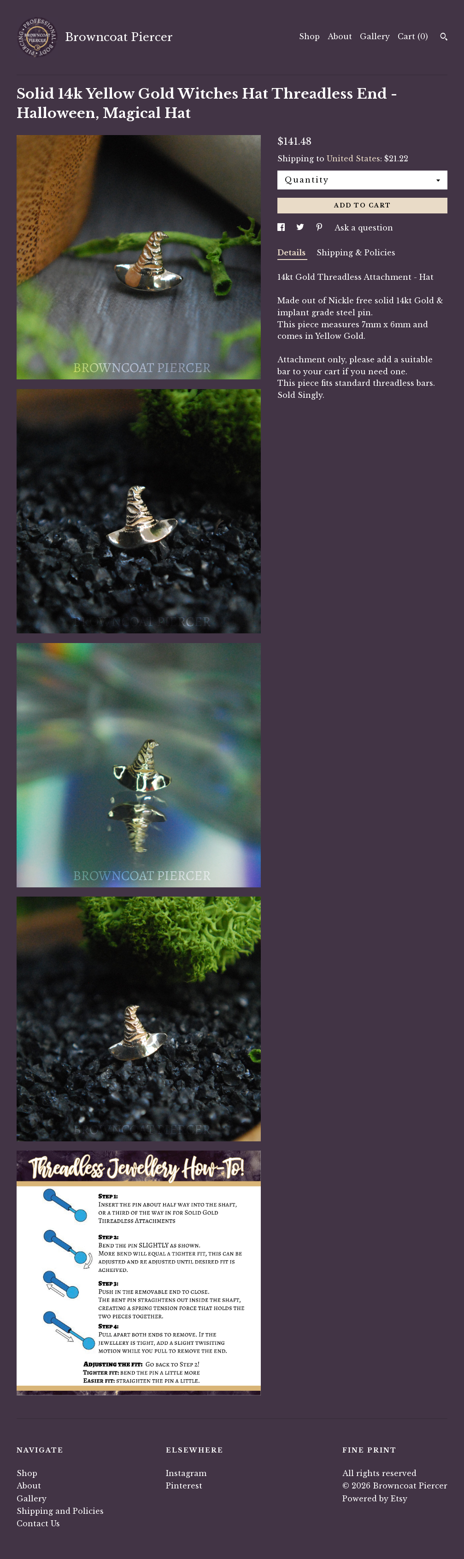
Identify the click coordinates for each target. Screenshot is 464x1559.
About (340, 36)
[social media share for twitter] (301, 227)
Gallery (375, 36)
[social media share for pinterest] (320, 227)
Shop (309, 36)
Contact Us (38, 1523)
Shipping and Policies (60, 1511)
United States (353, 158)
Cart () (413, 36)
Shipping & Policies (356, 252)
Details (292, 252)
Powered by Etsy (374, 1498)
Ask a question (364, 227)
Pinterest (184, 1485)
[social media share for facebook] (282, 227)
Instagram (186, 1473)
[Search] (444, 38)
